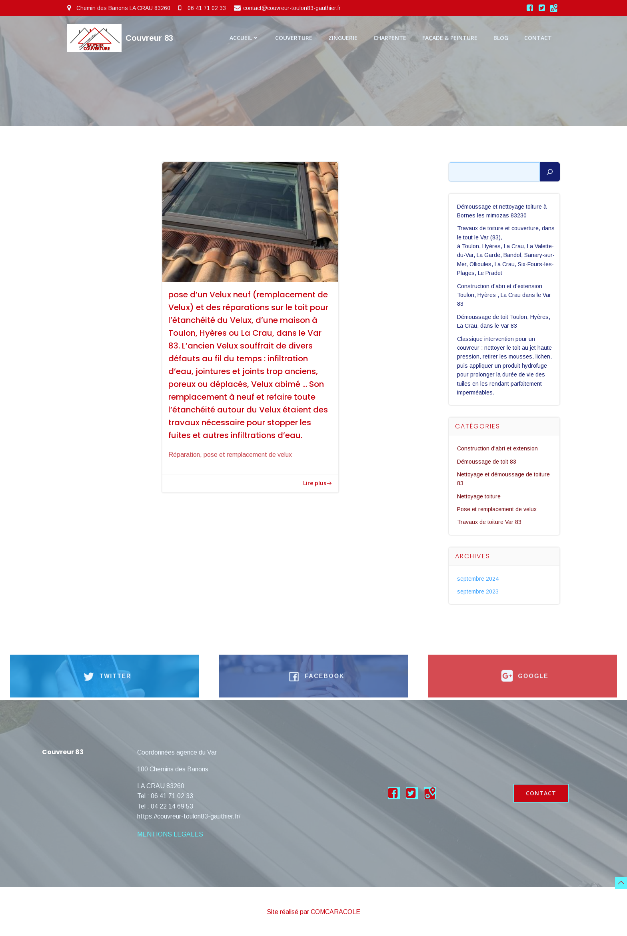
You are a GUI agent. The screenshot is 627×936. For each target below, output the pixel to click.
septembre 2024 (478, 579)
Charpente (389, 38)
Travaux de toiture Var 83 (489, 522)
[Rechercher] (550, 171)
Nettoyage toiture (479, 496)
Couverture (293, 38)
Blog (500, 38)
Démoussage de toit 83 (487, 461)
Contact (538, 38)
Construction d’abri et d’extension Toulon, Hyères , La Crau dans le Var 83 (504, 295)
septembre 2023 (478, 591)
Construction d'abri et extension (497, 448)
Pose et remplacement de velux (497, 509)
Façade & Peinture (449, 38)
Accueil (244, 38)
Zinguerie (342, 38)
